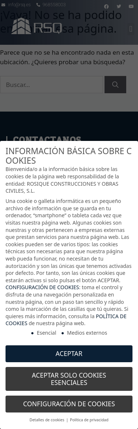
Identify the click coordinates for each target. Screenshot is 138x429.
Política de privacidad (89, 418)
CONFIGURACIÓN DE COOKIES (42, 285)
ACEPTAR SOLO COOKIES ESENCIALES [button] (69, 377)
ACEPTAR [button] (69, 351)
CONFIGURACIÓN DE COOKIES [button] (69, 402)
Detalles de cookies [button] (47, 418)
